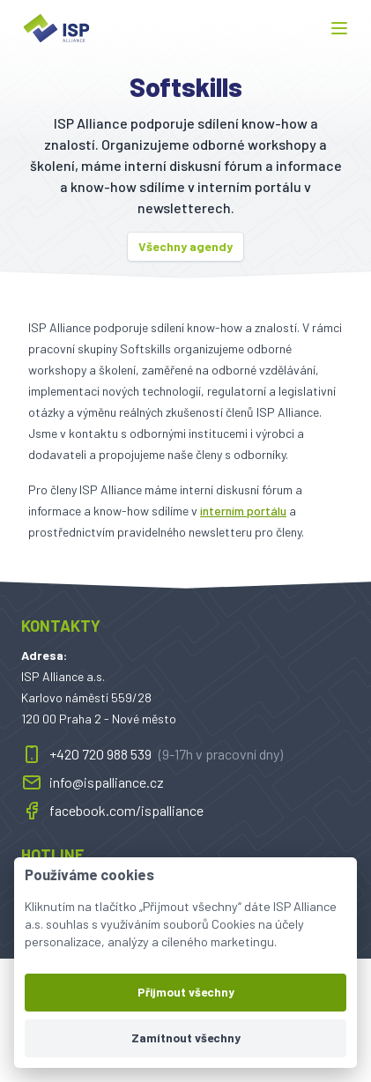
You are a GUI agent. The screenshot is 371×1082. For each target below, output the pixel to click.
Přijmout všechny (185, 991)
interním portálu (243, 510)
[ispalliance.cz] (56, 28)
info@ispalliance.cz (92, 782)
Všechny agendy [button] (185, 246)
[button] (339, 28)
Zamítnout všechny (186, 1037)
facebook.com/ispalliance (112, 810)
